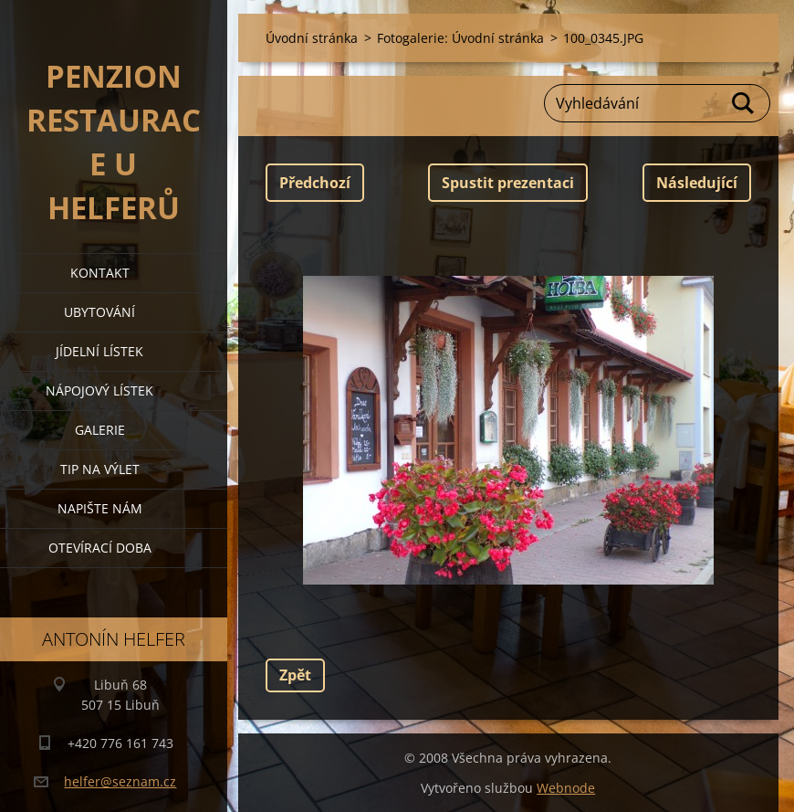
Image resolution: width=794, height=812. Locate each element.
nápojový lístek (99, 390)
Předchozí (314, 183)
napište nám (99, 508)
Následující (696, 183)
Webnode (566, 787)
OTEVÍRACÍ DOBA (99, 547)
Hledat (744, 103)
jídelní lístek (99, 351)
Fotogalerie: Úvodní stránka (460, 38)
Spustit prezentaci (508, 183)
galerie (100, 429)
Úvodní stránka (312, 38)
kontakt (100, 272)
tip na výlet (100, 469)
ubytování (99, 312)
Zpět (295, 675)
